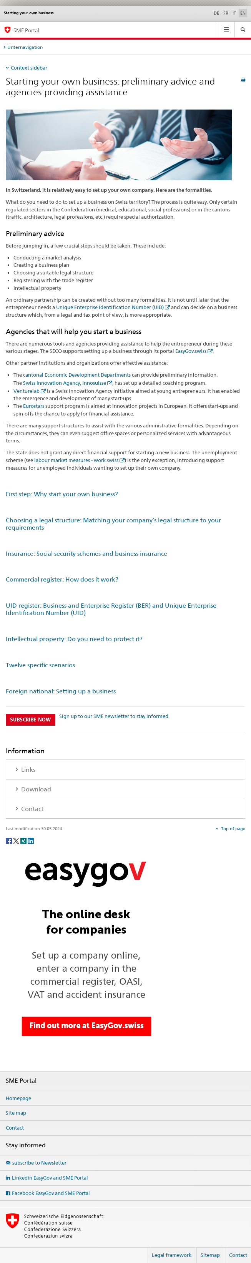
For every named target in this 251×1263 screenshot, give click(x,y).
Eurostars (33, 406)
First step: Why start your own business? (62, 494)
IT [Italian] (234, 13)
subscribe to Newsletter (39, 1163)
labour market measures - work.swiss (76, 460)
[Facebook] (9, 840)
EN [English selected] (243, 13)
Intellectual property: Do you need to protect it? (74, 639)
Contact (15, 1128)
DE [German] (216, 13)
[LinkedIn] (31, 840)
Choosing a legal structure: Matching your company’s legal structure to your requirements (113, 524)
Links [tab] (27, 769)
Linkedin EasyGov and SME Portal (50, 1178)
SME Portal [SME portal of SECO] (26, 30)
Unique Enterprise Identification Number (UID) (110, 307)
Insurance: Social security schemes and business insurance (86, 553)
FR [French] (225, 13)
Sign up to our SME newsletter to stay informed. (114, 716)
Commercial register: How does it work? (62, 579)
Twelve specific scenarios (40, 665)
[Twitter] (16, 840)
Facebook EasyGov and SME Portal (51, 1193)
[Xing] (24, 840)
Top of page (232, 828)
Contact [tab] (31, 809)
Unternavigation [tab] (25, 47)
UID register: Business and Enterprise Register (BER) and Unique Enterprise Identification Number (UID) (111, 609)
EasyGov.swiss (190, 351)
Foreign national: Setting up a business (61, 691)
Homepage (18, 1098)
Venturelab (26, 391)
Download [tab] (35, 789)
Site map (16, 1113)
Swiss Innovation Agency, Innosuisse (64, 383)
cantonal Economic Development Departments (77, 375)
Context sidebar (29, 68)
